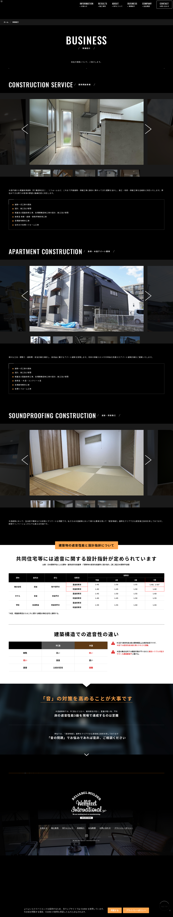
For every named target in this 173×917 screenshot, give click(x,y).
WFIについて (67, 889)
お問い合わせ (105, 889)
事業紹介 (81, 889)
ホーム (6, 22)
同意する (115, 910)
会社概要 (92, 889)
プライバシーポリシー (123, 889)
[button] (148, 135)
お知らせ (43, 889)
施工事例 (55, 889)
